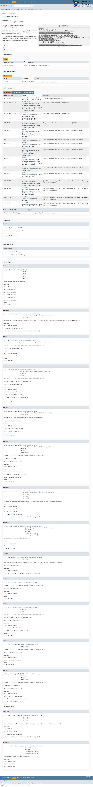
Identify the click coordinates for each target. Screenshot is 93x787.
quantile (24, 148)
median (24, 122)
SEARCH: (12, 6)
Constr (16, 9)
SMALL (25, 65)
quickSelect (25, 180)
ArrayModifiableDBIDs (29, 103)
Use (18, 2)
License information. (25, 785)
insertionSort (26, 101)
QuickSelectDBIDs (27, 81)
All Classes (4, 5)
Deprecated (26, 2)
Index (32, 2)
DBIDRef (24, 107)
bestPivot (25, 97)
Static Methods (17, 92)
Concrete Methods (28, 92)
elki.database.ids (11, 14)
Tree (21, 2)
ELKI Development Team (14, 785)
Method (21, 9)
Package (9, 2)
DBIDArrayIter (32, 109)
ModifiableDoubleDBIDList (30, 114)
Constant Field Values (10, 236)
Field (12, 9)
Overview (3, 2)
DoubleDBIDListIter (28, 118)
